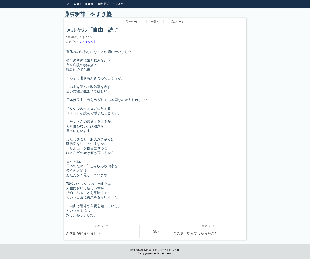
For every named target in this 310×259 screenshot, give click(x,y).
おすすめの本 (88, 41)
